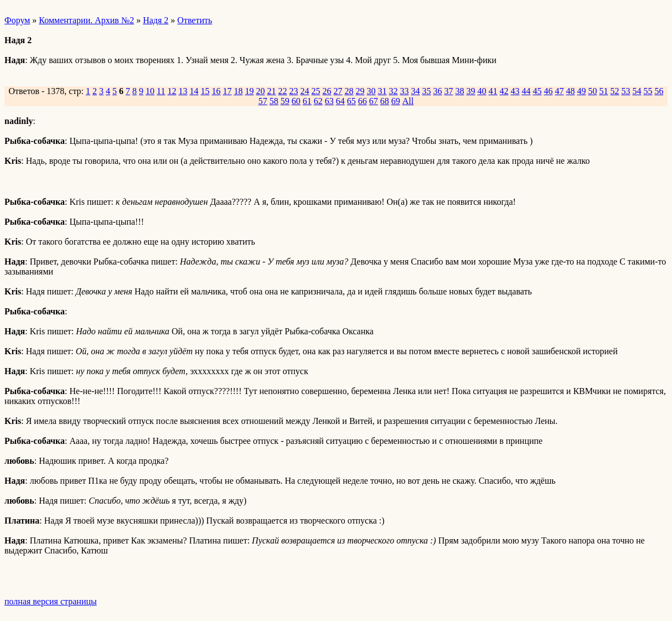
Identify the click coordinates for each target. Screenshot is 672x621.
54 (636, 91)
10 (150, 91)
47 (559, 91)
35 (426, 91)
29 (359, 91)
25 (315, 91)
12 (171, 91)
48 (570, 91)
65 (351, 101)
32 (393, 91)
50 (592, 91)
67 (373, 101)
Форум (17, 20)
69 (395, 101)
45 (537, 91)
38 (459, 91)
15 (204, 91)
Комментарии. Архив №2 (86, 20)
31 (382, 91)
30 (370, 91)
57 (263, 101)
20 (260, 91)
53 (625, 91)
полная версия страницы (50, 601)
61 (307, 101)
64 (340, 101)
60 (296, 101)
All (407, 101)
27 (337, 91)
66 (362, 101)
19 (249, 91)
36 (437, 91)
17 (227, 91)
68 (384, 101)
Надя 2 (155, 20)
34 (415, 91)
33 (404, 91)
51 (603, 91)
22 (282, 91)
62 (318, 101)
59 (285, 101)
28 (348, 91)
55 (647, 91)
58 (274, 101)
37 (448, 91)
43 (514, 91)
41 (492, 91)
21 (271, 91)
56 (658, 91)
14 (193, 91)
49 (581, 91)
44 (525, 91)
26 (326, 91)
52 (614, 91)
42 (503, 91)
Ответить (194, 20)
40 (481, 91)
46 (548, 91)
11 (161, 91)
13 (182, 91)
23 (293, 91)
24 (304, 91)
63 (329, 101)
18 (238, 91)
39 (470, 91)
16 (215, 91)
